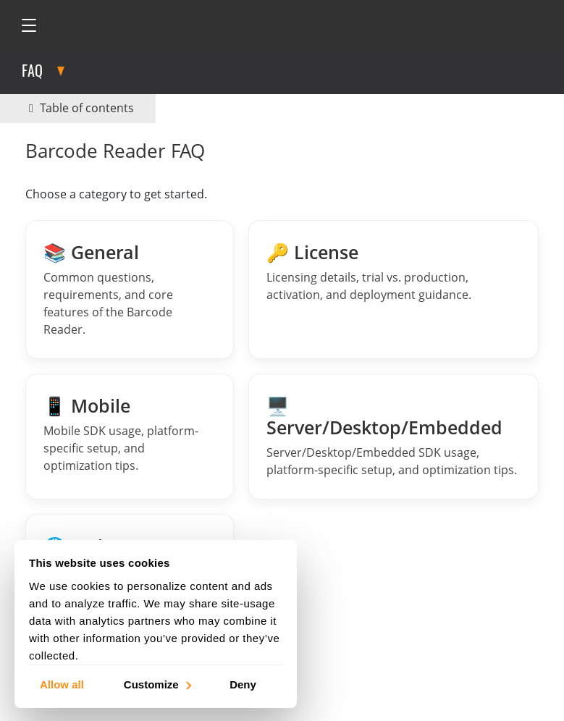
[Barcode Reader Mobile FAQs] (129, 436)
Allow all (62, 684)
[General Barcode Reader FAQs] (129, 289)
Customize (157, 684)
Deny (243, 684)
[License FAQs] (393, 289)
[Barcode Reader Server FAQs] (393, 436)
